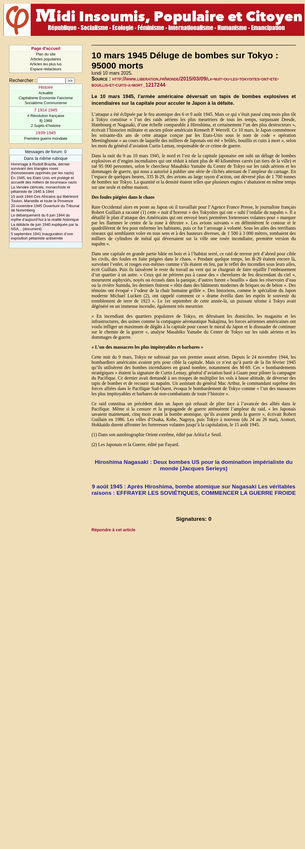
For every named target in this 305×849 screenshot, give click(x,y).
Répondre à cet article (113, 529)
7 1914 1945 (46, 110)
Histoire (46, 87)
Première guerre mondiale (45, 138)
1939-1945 (46, 132)
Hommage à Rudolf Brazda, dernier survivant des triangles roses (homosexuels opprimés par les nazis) (42, 168)
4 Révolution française (45, 115)
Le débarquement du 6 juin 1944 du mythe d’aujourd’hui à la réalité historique (45, 217)
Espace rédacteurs (45, 69)
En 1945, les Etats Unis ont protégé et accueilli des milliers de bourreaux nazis (44, 180)
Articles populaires (45, 59)
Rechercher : (22, 80)
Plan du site (46, 54)
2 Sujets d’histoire (45, 125)
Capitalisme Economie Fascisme (46, 98)
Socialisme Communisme (46, 103)
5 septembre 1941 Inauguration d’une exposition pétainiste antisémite (42, 236)
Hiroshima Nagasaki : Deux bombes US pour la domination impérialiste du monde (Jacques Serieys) (193, 465)
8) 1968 (45, 120)
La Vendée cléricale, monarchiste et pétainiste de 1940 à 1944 (40, 189)
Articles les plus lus (46, 64)
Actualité (46, 93)
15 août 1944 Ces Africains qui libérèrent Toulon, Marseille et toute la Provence (44, 198)
